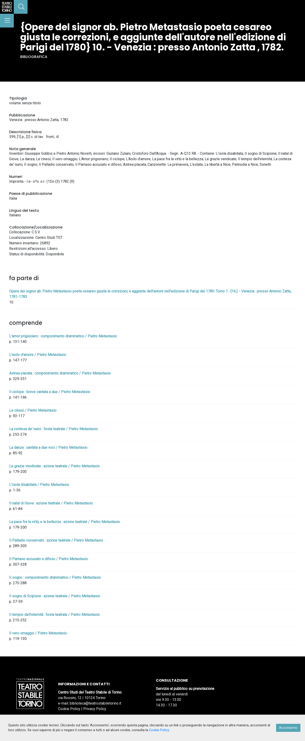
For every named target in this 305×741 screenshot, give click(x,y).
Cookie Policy (69, 709)
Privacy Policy (94, 709)
